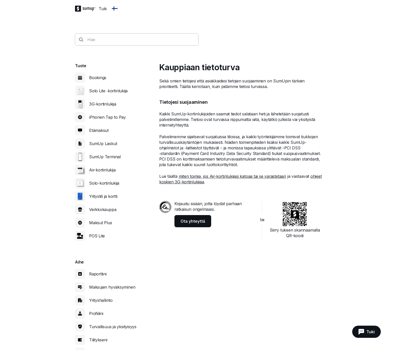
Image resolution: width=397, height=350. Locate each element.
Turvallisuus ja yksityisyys (112, 326)
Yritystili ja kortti (103, 196)
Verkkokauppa (102, 209)
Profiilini (96, 313)
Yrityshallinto (101, 300)
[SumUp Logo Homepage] (87, 8)
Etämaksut (99, 130)
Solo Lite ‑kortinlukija (108, 90)
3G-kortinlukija (102, 104)
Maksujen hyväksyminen (112, 287)
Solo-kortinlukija (104, 183)
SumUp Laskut (103, 143)
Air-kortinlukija (102, 169)
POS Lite (97, 235)
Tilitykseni (98, 339)
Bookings (97, 77)
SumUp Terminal (105, 156)
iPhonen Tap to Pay (107, 117)
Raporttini (98, 273)
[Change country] (115, 9)
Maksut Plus (100, 222)
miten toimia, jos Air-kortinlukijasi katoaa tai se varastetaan (232, 176)
